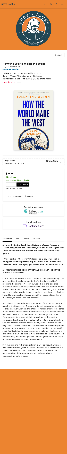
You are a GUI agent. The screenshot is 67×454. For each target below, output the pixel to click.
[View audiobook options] (33, 210)
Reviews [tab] (36, 238)
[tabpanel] (33, 303)
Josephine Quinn (11, 69)
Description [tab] (8, 238)
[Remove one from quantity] (7, 184)
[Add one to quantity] (14, 184)
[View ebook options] (33, 224)
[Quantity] (11, 184)
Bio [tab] (18, 238)
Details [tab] (26, 238)
